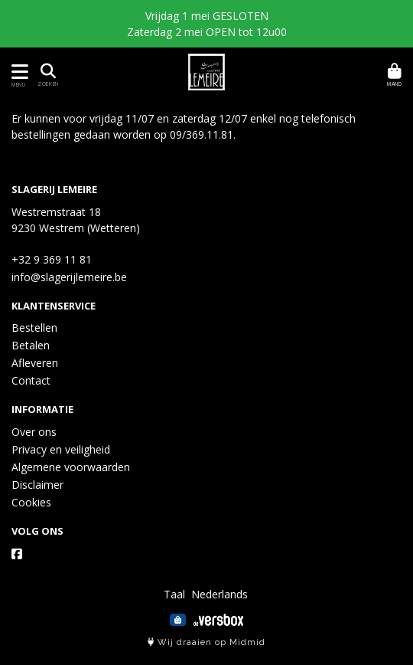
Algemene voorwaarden (70, 467)
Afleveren (34, 362)
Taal (174, 594)
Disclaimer (37, 484)
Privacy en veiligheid (60, 449)
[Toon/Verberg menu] (17, 71)
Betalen (30, 345)
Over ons (34, 431)
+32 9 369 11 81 (51, 259)
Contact (30, 380)
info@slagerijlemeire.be (69, 277)
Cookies (31, 502)
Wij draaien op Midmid (206, 642)
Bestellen (34, 327)
